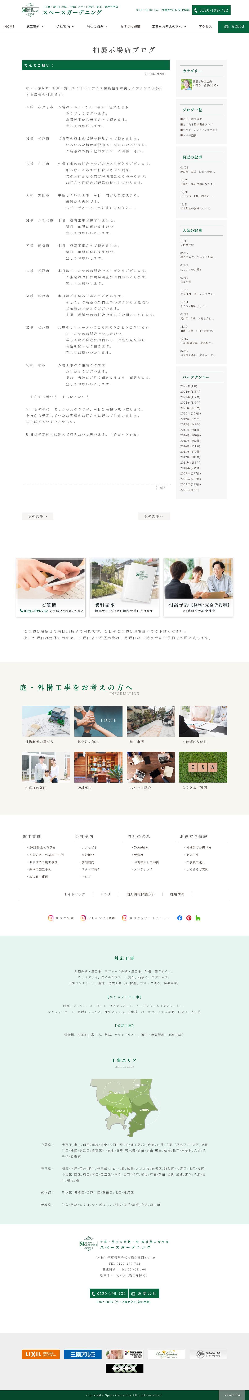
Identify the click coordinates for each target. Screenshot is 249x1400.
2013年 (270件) (190, 451)
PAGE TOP (234, 1395)
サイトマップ (74, 894)
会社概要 (88, 855)
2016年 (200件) (190, 435)
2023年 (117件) (190, 397)
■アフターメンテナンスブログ (199, 130)
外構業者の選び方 (199, 848)
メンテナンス (143, 869)
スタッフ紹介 (91, 869)
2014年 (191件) (190, 446)
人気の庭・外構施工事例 (46, 855)
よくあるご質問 (197, 869)
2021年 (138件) (190, 408)
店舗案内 (88, 862)
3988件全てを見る (42, 848)
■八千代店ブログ (191, 119)
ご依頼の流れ (195, 862)
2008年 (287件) (190, 479)
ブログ (86, 877)
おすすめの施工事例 (43, 862)
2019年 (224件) (190, 419)
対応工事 (192, 855)
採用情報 (177, 894)
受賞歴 (138, 855)
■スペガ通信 (188, 135)
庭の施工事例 (38, 877)
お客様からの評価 (146, 862)
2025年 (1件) (188, 386)
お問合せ (147, 1293)
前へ (37, 516)
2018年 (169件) (190, 424)
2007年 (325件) (190, 484)
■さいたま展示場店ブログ (196, 124)
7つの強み (141, 848)
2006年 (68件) (189, 490)
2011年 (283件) (190, 462)
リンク (106, 894)
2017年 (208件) (190, 429)
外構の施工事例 (40, 869)
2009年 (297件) (190, 473)
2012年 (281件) (190, 457)
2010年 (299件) (190, 468)
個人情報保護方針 (140, 894)
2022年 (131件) (190, 402)
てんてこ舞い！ (39, 65)
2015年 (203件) (190, 440)
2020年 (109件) (190, 413)
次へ (154, 516)
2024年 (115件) (190, 391)
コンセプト (89, 848)
